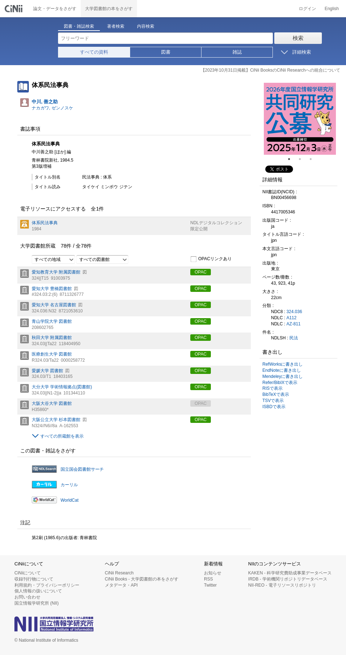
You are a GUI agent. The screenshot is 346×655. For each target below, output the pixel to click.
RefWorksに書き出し (282, 364)
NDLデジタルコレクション (216, 222)
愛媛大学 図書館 (47, 370)
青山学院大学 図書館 (52, 321)
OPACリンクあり (211, 259)
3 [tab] (313, 159)
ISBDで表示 (273, 406)
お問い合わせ (27, 597)
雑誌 (237, 52)
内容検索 (145, 26)
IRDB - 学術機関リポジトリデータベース (287, 579)
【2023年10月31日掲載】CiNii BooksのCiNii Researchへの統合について (270, 70)
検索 (298, 38)
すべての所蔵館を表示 (62, 436)
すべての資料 (94, 52)
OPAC (201, 272)
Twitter (210, 585)
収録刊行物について (33, 579)
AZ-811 (294, 323)
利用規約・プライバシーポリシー (46, 585)
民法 (293, 337)
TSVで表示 (273, 400)
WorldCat (70, 500)
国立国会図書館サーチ (82, 469)
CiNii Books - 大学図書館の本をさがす (142, 579)
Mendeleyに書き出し (282, 376)
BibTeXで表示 (275, 394)
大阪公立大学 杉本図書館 (56, 419)
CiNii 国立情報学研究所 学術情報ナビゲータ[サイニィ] (14, 8)
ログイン (307, 8)
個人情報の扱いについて (38, 590)
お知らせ (212, 572)
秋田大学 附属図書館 (52, 337)
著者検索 (115, 26)
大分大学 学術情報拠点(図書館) (62, 386)
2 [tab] (302, 159)
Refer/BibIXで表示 (279, 382)
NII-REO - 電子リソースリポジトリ (282, 585)
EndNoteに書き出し (281, 370)
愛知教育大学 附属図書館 (56, 272)
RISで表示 (272, 388)
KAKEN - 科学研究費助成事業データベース (290, 572)
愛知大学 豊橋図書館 (52, 288)
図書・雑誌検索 (79, 26)
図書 (165, 52)
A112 (292, 317)
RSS (208, 579)
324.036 (294, 311)
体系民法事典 (45, 222)
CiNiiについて (27, 572)
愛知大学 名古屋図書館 (54, 304)
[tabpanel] (300, 119)
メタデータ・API (121, 585)
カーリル (69, 484)
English (332, 8)
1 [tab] (292, 159)
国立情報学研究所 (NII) (36, 603)
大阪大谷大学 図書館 (52, 403)
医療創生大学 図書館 (52, 354)
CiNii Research (119, 572)
